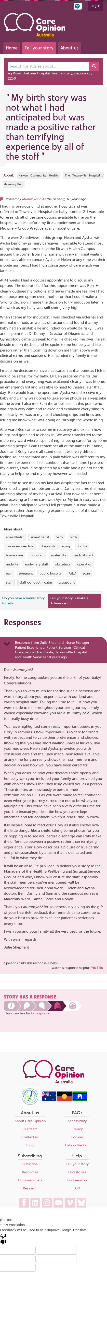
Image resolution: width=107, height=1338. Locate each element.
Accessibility (77, 1121)
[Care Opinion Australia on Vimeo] (70, 1203)
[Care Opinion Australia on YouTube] (58, 1203)
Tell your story (39, 48)
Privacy (77, 1129)
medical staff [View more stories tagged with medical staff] (83, 555)
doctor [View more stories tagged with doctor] (82, 546)
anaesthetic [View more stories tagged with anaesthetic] (15, 537)
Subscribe (30, 1164)
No (101, 968)
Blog (30, 1145)
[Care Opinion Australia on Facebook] (24, 1203)
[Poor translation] (3, 1238)
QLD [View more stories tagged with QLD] (72, 573)
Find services (77, 1180)
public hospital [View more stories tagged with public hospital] (51, 573)
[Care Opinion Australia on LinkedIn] (35, 1203)
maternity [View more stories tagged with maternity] (58, 555)
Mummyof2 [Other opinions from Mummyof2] (31, 199)
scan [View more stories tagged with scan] (86, 573)
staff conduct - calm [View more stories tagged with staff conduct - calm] (35, 582)
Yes (93, 968)
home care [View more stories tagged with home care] (14, 555)
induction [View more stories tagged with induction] (37, 555)
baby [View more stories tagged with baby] (59, 537)
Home (12, 48)
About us (69, 48)
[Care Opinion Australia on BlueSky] (81, 1203)
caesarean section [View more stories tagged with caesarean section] (20, 546)
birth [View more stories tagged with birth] (73, 537)
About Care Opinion (30, 1121)
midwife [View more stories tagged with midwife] (12, 564)
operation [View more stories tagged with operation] (84, 564)
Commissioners (30, 1180)
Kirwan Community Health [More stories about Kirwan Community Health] (38, 175)
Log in (95, 6)
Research (30, 1188)
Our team (30, 1129)
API (77, 1188)
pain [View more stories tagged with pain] (9, 573)
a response (41, 1013)
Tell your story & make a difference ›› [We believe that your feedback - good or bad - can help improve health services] (69, 600)
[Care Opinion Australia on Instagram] (47, 1203)
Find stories (77, 1172)
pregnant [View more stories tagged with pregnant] (26, 573)
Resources (30, 1172)
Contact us (30, 1137)
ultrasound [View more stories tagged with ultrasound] (67, 582)
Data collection (77, 1145)
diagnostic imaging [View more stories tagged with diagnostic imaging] (55, 546)
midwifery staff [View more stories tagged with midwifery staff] (36, 564)
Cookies (77, 1137)
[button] (78, 6)
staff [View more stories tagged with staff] (9, 582)
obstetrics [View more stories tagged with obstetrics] (62, 564)
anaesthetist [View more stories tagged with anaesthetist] (39, 537)
